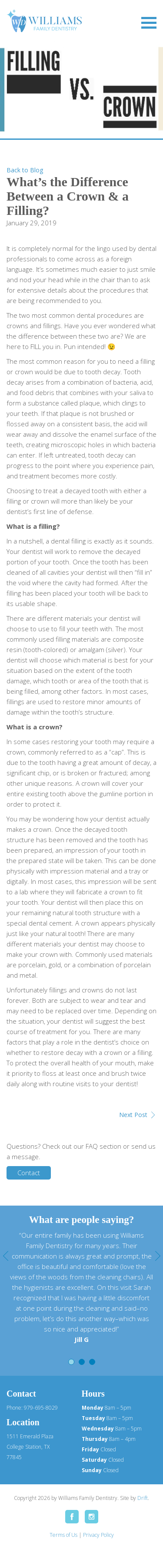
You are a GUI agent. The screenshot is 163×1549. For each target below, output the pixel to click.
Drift (142, 1498)
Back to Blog (25, 170)
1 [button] (71, 1362)
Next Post (133, 1115)
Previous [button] (5, 1255)
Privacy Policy (98, 1535)
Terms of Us (63, 1535)
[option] (81, 1287)
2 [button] (82, 1362)
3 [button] (92, 1362)
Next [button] (157, 1255)
